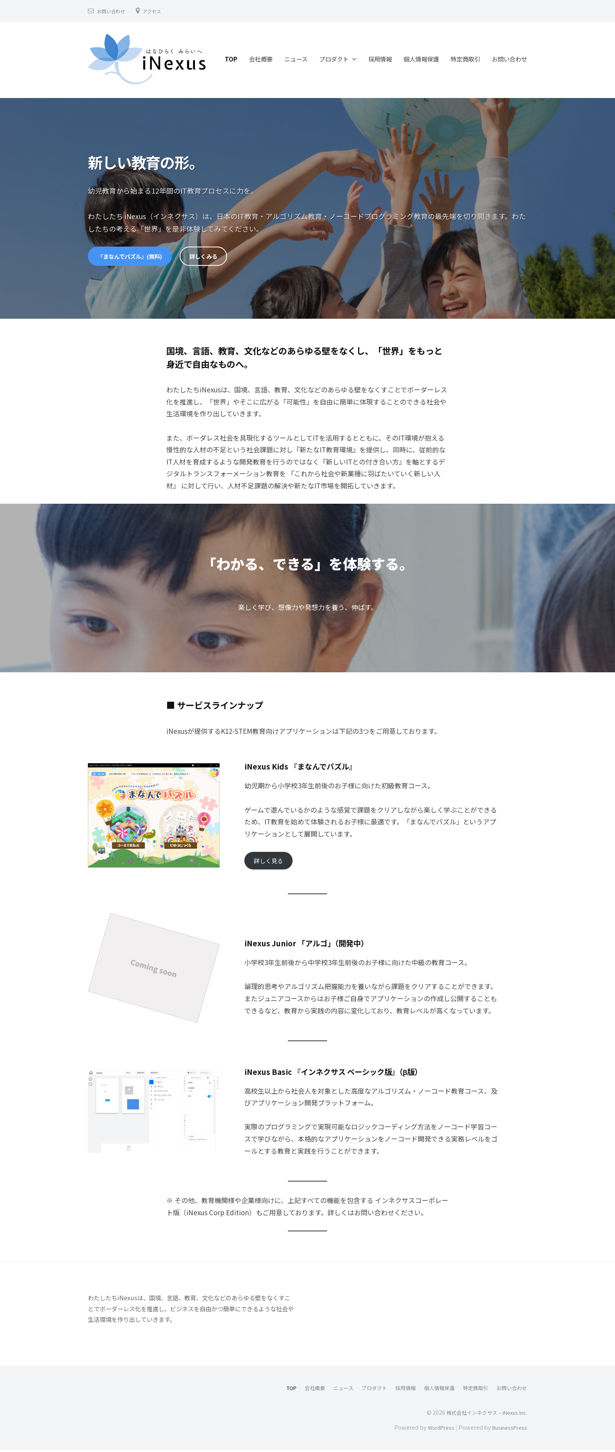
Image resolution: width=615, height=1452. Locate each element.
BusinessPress (508, 1429)
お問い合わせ (113, 11)
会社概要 (261, 58)
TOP (231, 58)
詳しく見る (270, 862)
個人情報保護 (421, 58)
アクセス (158, 11)
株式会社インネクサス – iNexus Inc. (483, 1414)
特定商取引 (465, 58)
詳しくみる (215, 256)
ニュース (296, 58)
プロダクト (334, 58)
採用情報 (380, 58)
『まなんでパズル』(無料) (134, 256)
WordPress (436, 1429)
